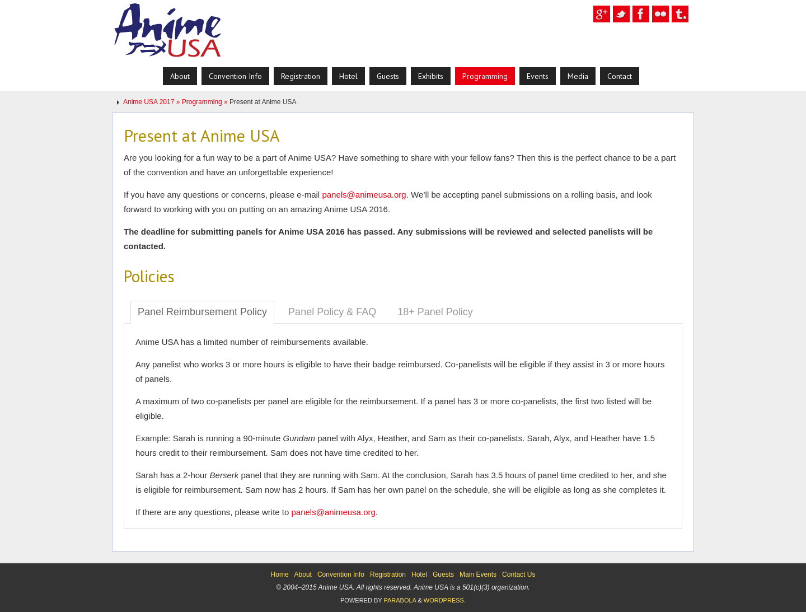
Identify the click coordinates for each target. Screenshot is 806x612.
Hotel (419, 574)
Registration (388, 574)
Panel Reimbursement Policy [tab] (202, 311)
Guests (443, 574)
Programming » (205, 102)
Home (280, 574)
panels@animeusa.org (364, 194)
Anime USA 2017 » (152, 102)
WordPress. (445, 600)
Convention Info (340, 574)
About (303, 574)
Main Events (478, 574)
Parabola (399, 600)
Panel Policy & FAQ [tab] (332, 311)
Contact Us (518, 574)
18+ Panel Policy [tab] (435, 311)
